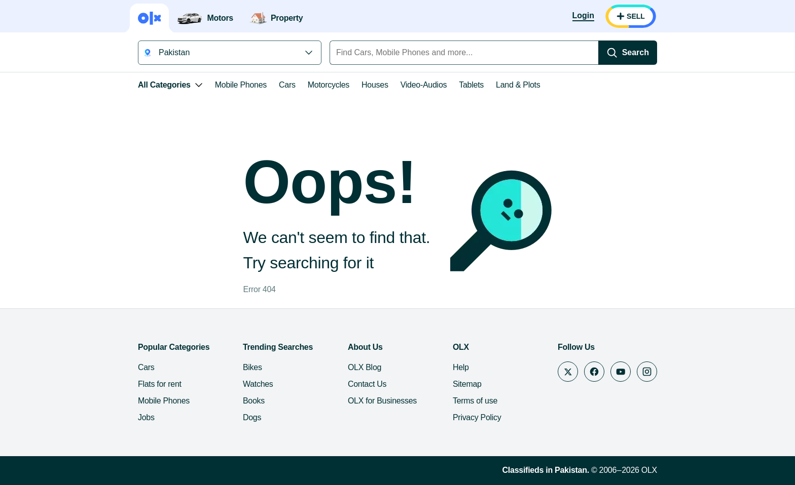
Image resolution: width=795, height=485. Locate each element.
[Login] (648, 16)
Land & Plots (453, 84)
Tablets (406, 84)
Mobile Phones (176, 84)
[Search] (692, 53)
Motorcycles (263, 84)
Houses (310, 84)
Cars (222, 84)
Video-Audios (359, 84)
